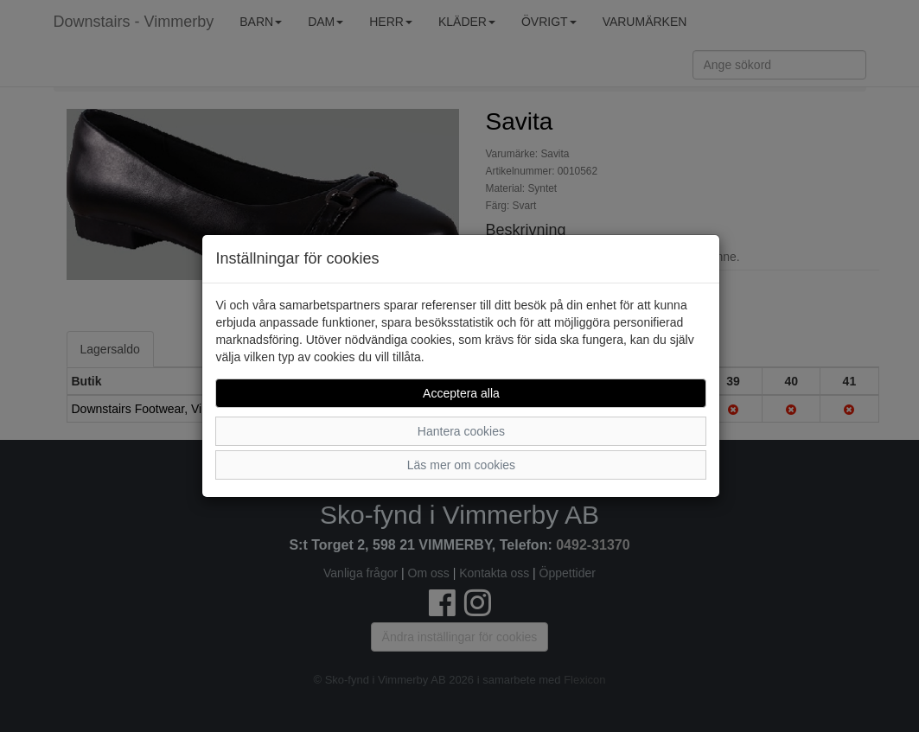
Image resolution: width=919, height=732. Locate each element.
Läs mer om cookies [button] (461, 465)
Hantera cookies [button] (461, 431)
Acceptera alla (461, 393)
